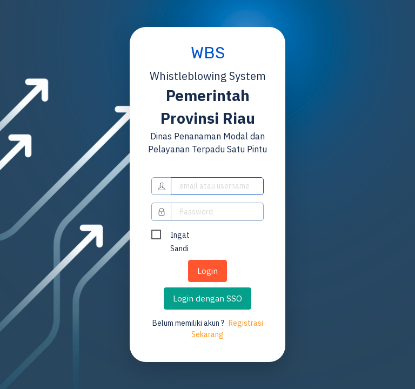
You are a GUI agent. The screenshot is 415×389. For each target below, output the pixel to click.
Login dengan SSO (207, 298)
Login (207, 270)
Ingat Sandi (180, 236)
